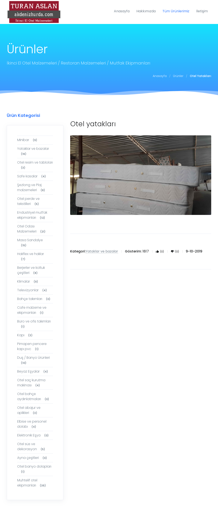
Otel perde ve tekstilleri (28, 201)
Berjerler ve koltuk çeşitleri (31, 270)
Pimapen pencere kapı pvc (32, 346)
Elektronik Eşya (33, 435)
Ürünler (178, 75)
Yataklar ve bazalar (33, 151)
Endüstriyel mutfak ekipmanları (32, 215)
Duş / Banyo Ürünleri (33, 360)
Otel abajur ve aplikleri (29, 410)
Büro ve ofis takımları (34, 324)
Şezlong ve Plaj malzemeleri (31, 187)
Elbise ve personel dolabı (31, 424)
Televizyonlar (32, 290)
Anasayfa (160, 75)
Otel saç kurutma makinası (31, 383)
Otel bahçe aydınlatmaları (33, 396)
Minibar (27, 139)
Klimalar (28, 281)
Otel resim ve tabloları (35, 165)
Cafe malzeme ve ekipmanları (31, 310)
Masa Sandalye (30, 243)
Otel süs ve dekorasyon (31, 446)
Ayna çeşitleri (32, 457)
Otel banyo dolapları (34, 469)
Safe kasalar (32, 176)
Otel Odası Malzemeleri (32, 229)
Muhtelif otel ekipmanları (32, 483)
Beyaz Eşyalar (33, 371)
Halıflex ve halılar (30, 256)
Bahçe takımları (34, 298)
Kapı (25, 335)
